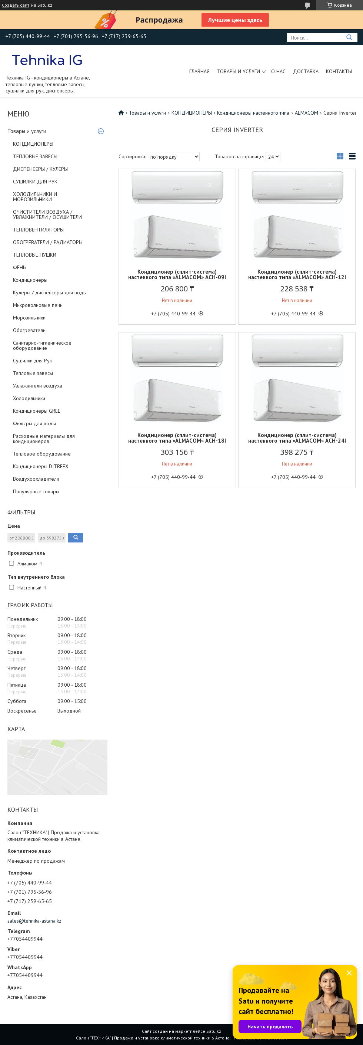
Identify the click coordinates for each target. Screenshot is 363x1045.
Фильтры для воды (34, 423)
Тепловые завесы (33, 373)
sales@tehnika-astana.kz (34, 920)
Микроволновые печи (38, 305)
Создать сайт (15, 5)
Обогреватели (29, 330)
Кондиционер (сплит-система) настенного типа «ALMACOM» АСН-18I (177, 437)
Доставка (306, 71)
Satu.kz (213, 1031)
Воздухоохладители (36, 479)
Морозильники (29, 317)
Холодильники (29, 398)
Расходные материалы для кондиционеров (44, 438)
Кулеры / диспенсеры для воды (50, 292)
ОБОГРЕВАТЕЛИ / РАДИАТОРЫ (48, 242)
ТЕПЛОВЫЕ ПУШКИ (34, 254)
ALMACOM (306, 112)
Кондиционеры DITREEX (41, 466)
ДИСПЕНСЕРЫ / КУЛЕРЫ (40, 169)
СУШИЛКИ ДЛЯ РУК (35, 181)
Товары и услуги (238, 71)
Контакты (339, 71)
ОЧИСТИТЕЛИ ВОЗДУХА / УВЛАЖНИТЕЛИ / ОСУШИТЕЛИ (47, 214)
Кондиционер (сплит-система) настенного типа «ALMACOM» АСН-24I (297, 437)
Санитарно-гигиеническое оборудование (42, 345)
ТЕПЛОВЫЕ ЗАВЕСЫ (35, 156)
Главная (199, 71)
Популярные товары (36, 491)
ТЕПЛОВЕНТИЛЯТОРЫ (38, 229)
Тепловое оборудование (42, 453)
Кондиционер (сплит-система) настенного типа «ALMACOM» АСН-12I (297, 274)
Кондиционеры (30, 280)
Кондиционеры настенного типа (253, 112)
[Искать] (349, 37)
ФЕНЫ (20, 267)
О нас (278, 71)
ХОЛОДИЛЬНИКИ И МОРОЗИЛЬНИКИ (35, 197)
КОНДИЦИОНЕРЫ (33, 144)
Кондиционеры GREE (36, 410)
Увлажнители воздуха (37, 385)
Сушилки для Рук (32, 360)
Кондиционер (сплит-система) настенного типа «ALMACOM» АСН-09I (177, 274)
